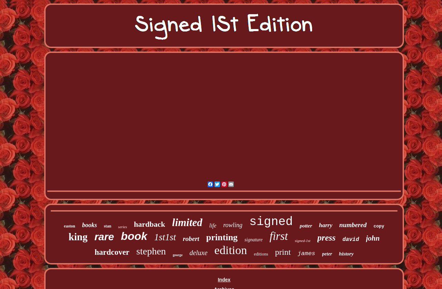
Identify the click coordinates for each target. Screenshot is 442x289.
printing (222, 237)
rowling (232, 225)
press (326, 237)
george (177, 255)
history (346, 254)
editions (261, 254)
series (122, 227)
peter (327, 254)
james (306, 253)
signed (271, 222)
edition (230, 250)
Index (224, 279)
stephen (151, 251)
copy (379, 226)
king (78, 236)
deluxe (199, 253)
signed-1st (302, 241)
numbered (353, 225)
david (351, 239)
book (134, 236)
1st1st (165, 237)
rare (104, 236)
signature (253, 239)
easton (69, 226)
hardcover (112, 252)
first (278, 236)
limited (187, 222)
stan (107, 226)
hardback (149, 224)
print (282, 252)
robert (191, 238)
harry (326, 225)
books (89, 225)
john (373, 238)
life (212, 226)
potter (306, 226)
